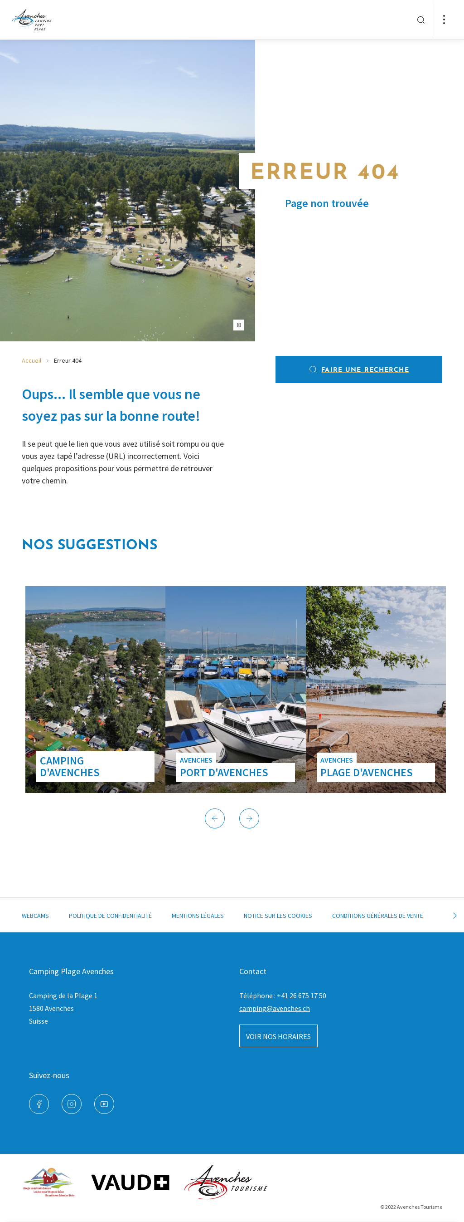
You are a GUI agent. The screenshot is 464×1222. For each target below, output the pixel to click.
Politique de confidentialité (110, 916)
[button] (215, 818)
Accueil (31, 360)
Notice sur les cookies (278, 916)
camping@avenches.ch (274, 1008)
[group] (95, 689)
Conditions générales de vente (377, 916)
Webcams (35, 916)
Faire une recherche (359, 369)
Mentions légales (198, 916)
